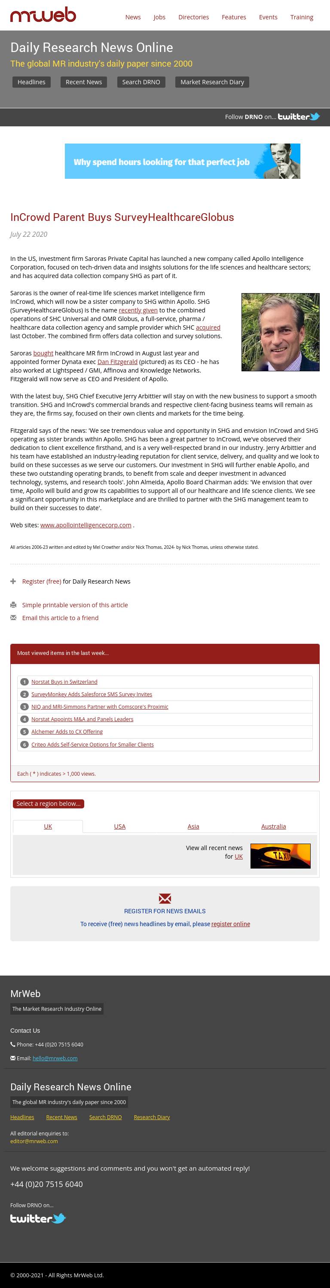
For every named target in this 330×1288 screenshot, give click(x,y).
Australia (273, 826)
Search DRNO (141, 82)
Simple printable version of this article (75, 605)
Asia (193, 826)
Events (268, 17)
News (133, 17)
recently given (138, 310)
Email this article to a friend (60, 618)
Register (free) (41, 581)
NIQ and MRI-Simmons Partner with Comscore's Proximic (99, 706)
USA (120, 826)
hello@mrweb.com (55, 1058)
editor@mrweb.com (34, 1141)
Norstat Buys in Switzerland (64, 681)
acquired (208, 327)
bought (43, 353)
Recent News (84, 82)
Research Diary (152, 1117)
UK (48, 826)
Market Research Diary (212, 82)
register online (230, 924)
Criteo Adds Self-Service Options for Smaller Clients (92, 744)
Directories (193, 17)
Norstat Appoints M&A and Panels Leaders (82, 719)
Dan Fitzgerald (118, 362)
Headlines (32, 82)
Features (234, 17)
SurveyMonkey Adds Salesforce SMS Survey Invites (91, 694)
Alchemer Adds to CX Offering (67, 731)
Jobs (159, 17)
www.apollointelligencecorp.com (85, 525)
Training (301, 17)
